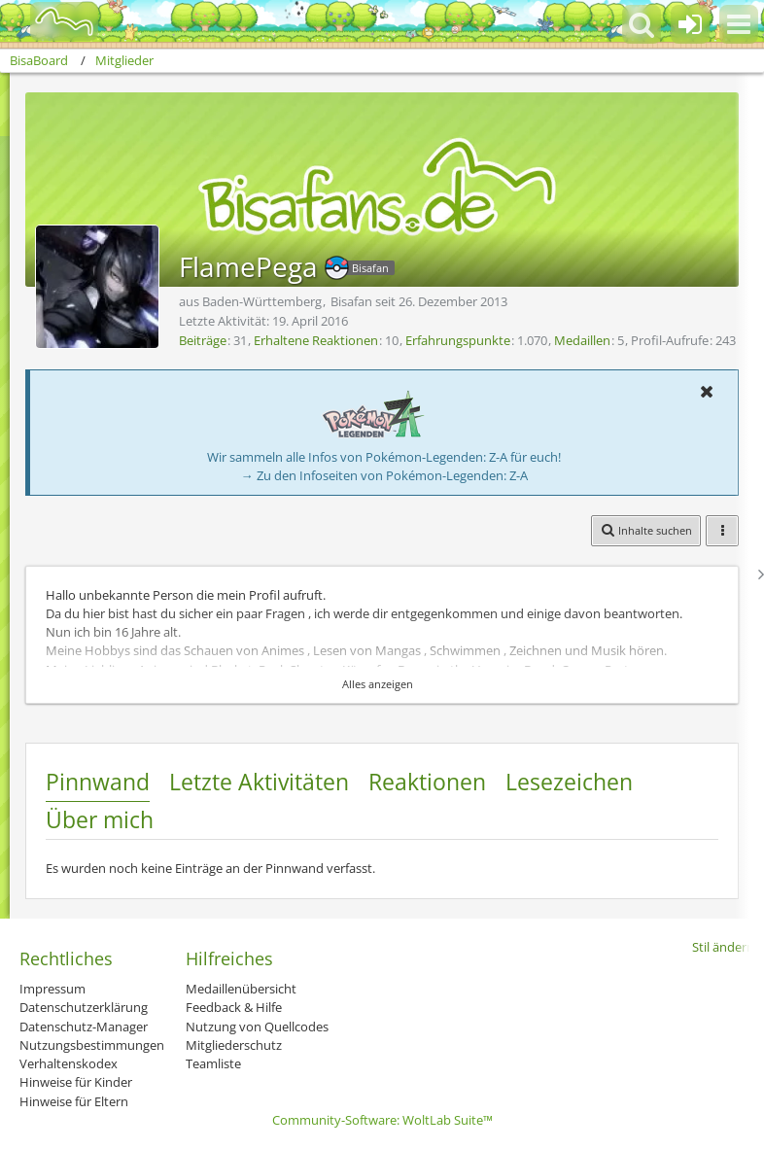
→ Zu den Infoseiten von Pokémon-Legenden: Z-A (384, 475)
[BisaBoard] (52, 21)
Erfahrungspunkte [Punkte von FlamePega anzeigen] (457, 340)
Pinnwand (98, 781)
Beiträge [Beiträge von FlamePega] (202, 340)
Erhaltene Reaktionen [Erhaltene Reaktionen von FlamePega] (316, 340)
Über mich (100, 819)
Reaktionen (427, 781)
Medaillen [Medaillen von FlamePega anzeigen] (582, 340)
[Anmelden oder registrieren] (690, 24)
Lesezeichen (569, 781)
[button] (738, 24)
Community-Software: (382, 1120)
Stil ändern (723, 947)
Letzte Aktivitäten (259, 781)
